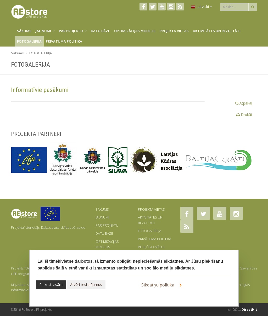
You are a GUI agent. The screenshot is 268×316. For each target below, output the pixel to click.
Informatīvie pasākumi (40, 90)
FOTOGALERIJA (29, 41)
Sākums (17, 53)
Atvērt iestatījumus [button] (86, 284)
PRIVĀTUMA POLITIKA (64, 41)
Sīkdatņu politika (162, 285)
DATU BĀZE (100, 30)
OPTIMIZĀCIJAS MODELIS (134, 30)
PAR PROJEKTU (73, 30)
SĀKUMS (24, 30)
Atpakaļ (243, 103)
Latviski (201, 6)
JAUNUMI (45, 30)
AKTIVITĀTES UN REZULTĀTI (217, 30)
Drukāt (244, 114)
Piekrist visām (51, 284)
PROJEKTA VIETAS (174, 30)
